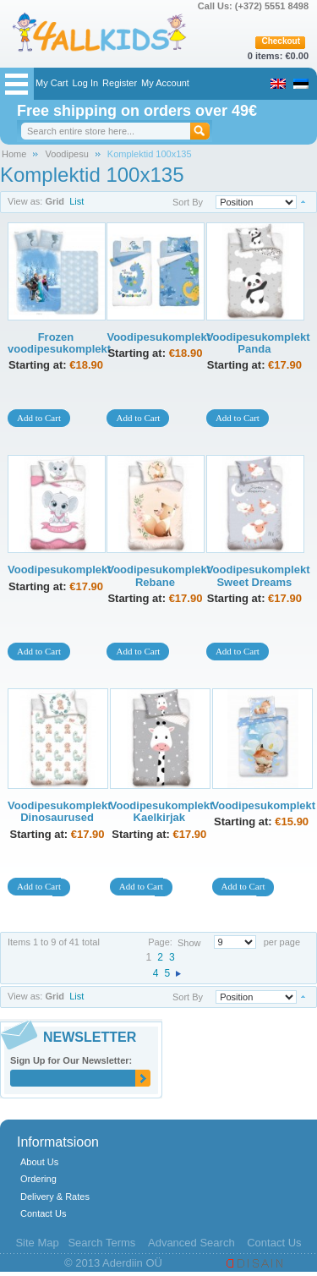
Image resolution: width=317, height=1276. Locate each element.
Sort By (187, 202)
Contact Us (43, 1213)
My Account (165, 83)
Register (119, 83)
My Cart (52, 83)
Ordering (38, 1179)
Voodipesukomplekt (158, 337)
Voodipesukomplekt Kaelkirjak (162, 811)
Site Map (36, 1242)
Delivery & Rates (55, 1196)
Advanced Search (191, 1242)
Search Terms (101, 1242)
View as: (25, 996)
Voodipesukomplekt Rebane (158, 575)
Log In (86, 83)
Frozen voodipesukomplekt (59, 343)
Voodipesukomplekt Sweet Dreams (258, 575)
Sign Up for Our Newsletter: (71, 1060)
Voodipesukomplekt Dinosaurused (60, 811)
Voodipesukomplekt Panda (258, 343)
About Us (39, 1162)
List (76, 996)
